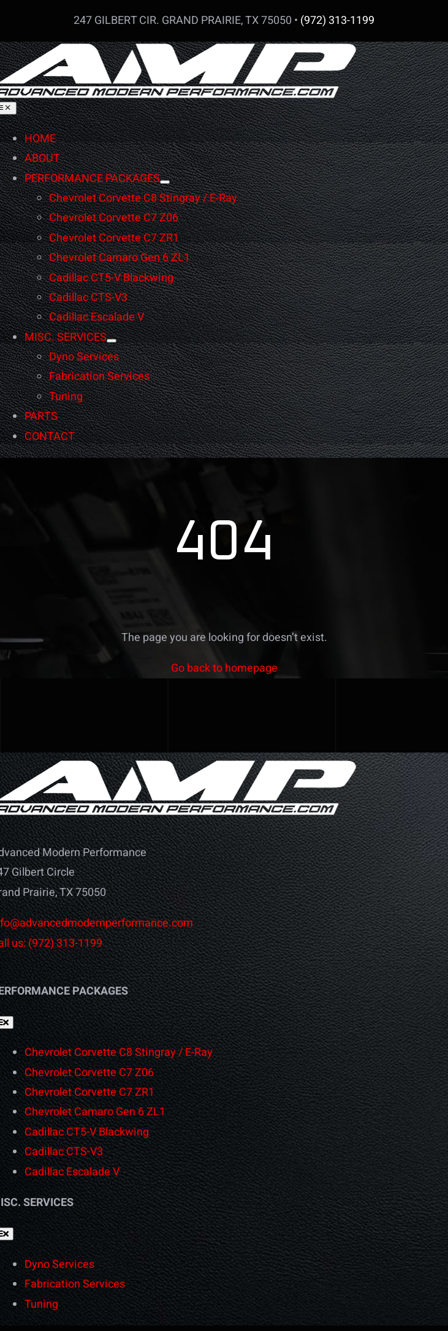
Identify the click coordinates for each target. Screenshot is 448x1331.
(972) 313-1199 (337, 20)
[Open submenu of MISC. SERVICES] (111, 341)
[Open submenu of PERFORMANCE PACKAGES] (165, 182)
